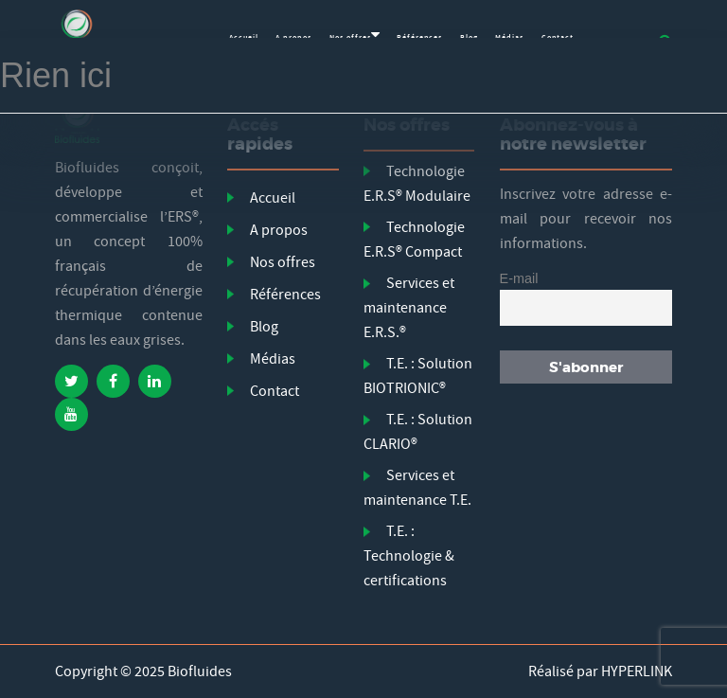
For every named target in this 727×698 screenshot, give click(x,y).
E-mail (519, 278)
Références (285, 294)
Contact (274, 391)
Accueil (272, 197)
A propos (279, 230)
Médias (272, 358)
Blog (264, 326)
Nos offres (282, 262)
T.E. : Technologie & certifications (409, 556)
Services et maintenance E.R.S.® (409, 308)
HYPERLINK (636, 671)
